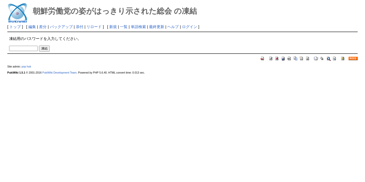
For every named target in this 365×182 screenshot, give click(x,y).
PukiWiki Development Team (59, 72)
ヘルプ (173, 27)
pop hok (26, 66)
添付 (79, 27)
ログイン (189, 27)
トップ (15, 27)
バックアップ (61, 27)
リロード (94, 27)
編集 (32, 27)
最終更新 (156, 27)
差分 (43, 27)
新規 (113, 27)
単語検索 (138, 27)
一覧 (123, 27)
